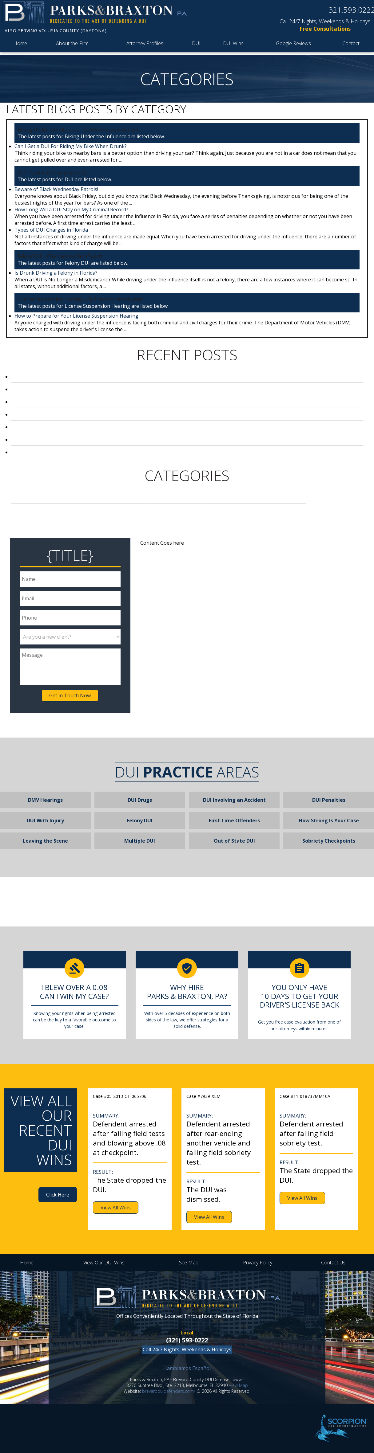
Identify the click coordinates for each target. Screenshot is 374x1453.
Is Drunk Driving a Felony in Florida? (55, 272)
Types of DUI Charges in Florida (51, 229)
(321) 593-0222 (187, 1340)
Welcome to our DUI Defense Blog (66, 452)
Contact (350, 45)
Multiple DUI (139, 840)
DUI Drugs (140, 800)
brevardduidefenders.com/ (168, 1391)
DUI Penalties (328, 800)
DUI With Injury (45, 820)
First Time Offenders (234, 820)
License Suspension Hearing (255, 497)
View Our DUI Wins (104, 1262)
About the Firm (73, 45)
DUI (198, 45)
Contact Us (333, 1262)
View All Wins (116, 1207)
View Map (238, 1385)
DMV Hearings (45, 800)
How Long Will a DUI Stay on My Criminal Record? (71, 209)
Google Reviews (293, 45)
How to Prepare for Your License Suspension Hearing (76, 315)
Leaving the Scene (45, 840)
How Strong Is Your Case (329, 820)
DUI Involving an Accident (234, 800)
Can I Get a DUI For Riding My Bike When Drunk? (70, 146)
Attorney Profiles (147, 45)
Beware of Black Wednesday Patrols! (56, 189)
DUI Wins (234, 45)
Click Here (57, 1194)
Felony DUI (176, 497)
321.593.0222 (350, 9)
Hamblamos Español (187, 1368)
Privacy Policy (257, 1262)
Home (20, 45)
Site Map (188, 1262)
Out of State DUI (234, 840)
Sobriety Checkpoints (328, 840)
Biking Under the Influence (61, 497)
